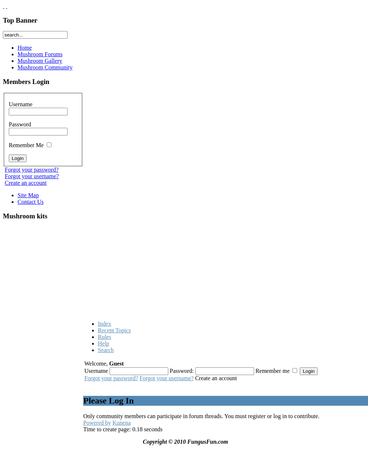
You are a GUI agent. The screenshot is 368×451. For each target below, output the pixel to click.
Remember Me (30, 145)
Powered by (97, 423)
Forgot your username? (32, 176)
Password (38, 127)
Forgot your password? (31, 170)
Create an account (26, 183)
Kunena (121, 423)
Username (38, 107)
